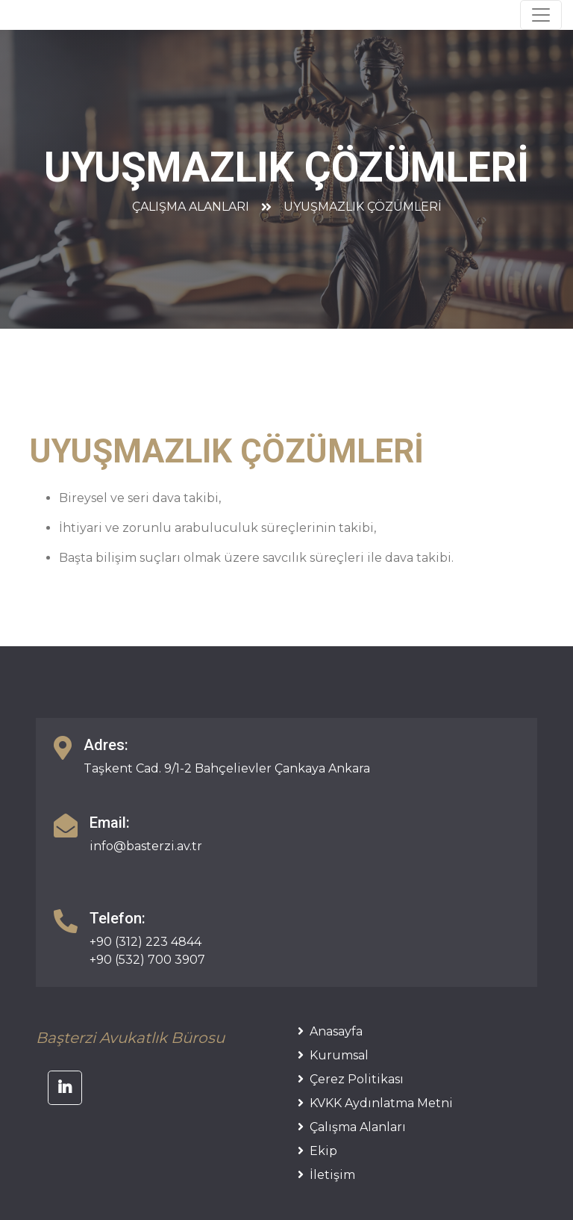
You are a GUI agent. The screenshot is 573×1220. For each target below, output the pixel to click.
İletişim (326, 1175)
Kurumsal (333, 1055)
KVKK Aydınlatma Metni (375, 1103)
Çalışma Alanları (190, 206)
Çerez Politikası (351, 1079)
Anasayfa (330, 1031)
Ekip (317, 1151)
